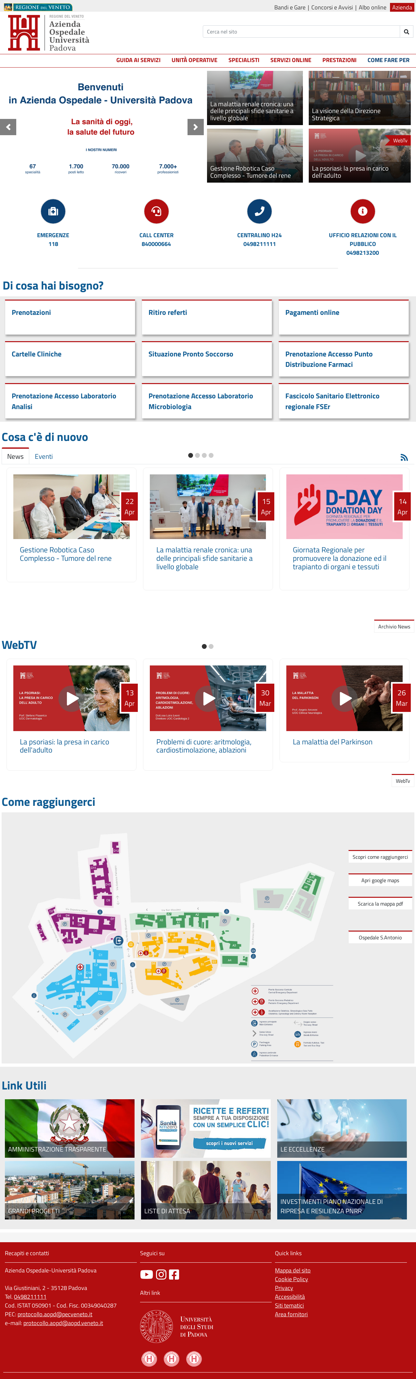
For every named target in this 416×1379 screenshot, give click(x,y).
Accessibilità (290, 1296)
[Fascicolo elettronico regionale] (206, 1128)
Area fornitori (291, 1314)
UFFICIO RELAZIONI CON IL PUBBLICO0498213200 (363, 244)
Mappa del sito (293, 1270)
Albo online (372, 7)
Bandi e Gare (290, 7)
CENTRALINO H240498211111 (259, 239)
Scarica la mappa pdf (380, 904)
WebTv (403, 781)
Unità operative (194, 60)
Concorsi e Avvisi (332, 7)
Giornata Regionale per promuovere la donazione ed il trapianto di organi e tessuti (339, 558)
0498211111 (30, 1296)
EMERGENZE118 (53, 239)
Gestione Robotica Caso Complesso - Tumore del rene (66, 554)
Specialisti (243, 60)
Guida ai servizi (138, 60)
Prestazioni (339, 60)
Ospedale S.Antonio (380, 937)
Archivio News (394, 626)
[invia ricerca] (406, 31)
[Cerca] (301, 31)
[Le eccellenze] (342, 1128)
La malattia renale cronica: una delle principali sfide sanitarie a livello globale (204, 558)
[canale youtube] (146, 1274)
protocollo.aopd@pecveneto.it (55, 1314)
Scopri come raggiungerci (380, 857)
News (15, 456)
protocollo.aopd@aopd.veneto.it (63, 1323)
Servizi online (290, 60)
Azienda (402, 7)
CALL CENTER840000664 (156, 239)
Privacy (284, 1287)
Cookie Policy (291, 1279)
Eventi (44, 456)
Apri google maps (380, 880)
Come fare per (389, 60)
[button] (8, 127)
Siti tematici (289, 1305)
